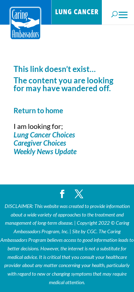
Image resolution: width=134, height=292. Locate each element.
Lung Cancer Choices (44, 134)
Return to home (38, 110)
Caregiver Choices (40, 143)
